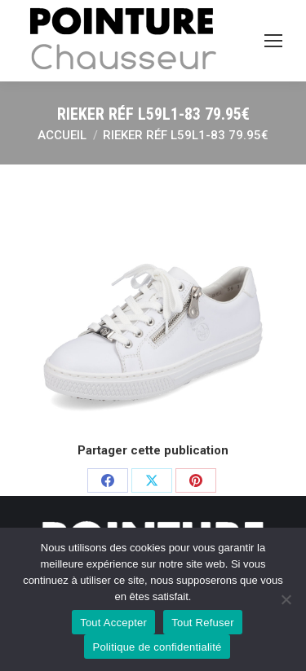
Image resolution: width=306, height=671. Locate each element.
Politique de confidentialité (156, 647)
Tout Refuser (202, 622)
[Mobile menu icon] (273, 40)
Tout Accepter (113, 622)
